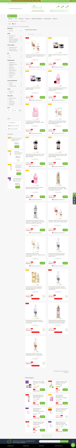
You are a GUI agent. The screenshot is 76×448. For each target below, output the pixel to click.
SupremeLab (48, 18)
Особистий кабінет (64, 3)
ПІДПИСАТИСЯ (64, 414)
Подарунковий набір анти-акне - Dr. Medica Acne (39, 383)
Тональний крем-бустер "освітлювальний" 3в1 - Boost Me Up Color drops (35, 255)
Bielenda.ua (36, 447)
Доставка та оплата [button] (15, 125)
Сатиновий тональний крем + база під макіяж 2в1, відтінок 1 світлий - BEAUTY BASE (35, 155)
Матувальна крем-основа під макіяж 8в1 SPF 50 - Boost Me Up (34, 354)
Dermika (55, 18)
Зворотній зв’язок (12, 434)
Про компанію (11, 3)
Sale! (9, 23)
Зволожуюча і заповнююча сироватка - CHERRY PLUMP (61, 397)
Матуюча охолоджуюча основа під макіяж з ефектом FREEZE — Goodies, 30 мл (58, 89)
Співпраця (10, 432)
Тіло (16, 18)
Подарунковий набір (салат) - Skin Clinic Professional (61, 383)
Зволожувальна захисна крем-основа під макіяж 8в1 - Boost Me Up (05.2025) (57, 288)
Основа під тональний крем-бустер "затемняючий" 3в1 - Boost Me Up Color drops (35, 56)
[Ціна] (9, 110)
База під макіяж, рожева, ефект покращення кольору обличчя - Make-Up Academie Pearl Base (57, 321)
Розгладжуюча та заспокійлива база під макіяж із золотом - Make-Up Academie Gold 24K (58, 189)
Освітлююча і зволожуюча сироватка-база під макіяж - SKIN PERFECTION (35, 122)
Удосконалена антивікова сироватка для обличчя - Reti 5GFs (18, 167)
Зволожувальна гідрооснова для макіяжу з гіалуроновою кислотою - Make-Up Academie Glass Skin (35, 222)
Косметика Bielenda (12, 26)
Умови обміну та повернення (11, 429)
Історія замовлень (28, 423)
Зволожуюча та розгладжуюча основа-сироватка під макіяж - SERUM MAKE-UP (34, 288)
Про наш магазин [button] (15, 128)
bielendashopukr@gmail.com (62, 433)
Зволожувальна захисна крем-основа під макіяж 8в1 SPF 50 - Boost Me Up (57, 255)
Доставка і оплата (18, 3)
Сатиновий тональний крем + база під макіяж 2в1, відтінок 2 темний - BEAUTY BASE (58, 155)
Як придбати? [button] (15, 122)
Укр (56, 3)
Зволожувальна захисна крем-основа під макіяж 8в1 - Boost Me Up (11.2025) (34, 321)
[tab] (15, 122)
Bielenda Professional (37, 18)
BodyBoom (23, 21)
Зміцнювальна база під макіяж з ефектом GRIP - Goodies (34, 188)
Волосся (21, 18)
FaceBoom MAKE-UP (13, 21)
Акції (14, 23)
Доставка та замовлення (13, 423)
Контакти (25, 3)
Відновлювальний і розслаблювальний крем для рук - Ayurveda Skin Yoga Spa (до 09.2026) (38, 397)
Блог (8, 436)
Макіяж (27, 18)
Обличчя (11, 18)
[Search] (66, 11)
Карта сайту (58, 438)
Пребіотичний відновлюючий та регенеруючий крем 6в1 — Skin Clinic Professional (57, 122)
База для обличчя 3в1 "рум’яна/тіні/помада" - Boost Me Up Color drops (58, 221)
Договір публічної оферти (12, 426)
